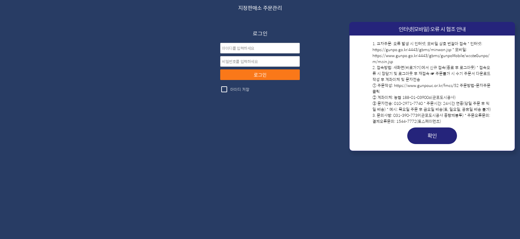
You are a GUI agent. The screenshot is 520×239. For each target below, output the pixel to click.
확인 (432, 135)
